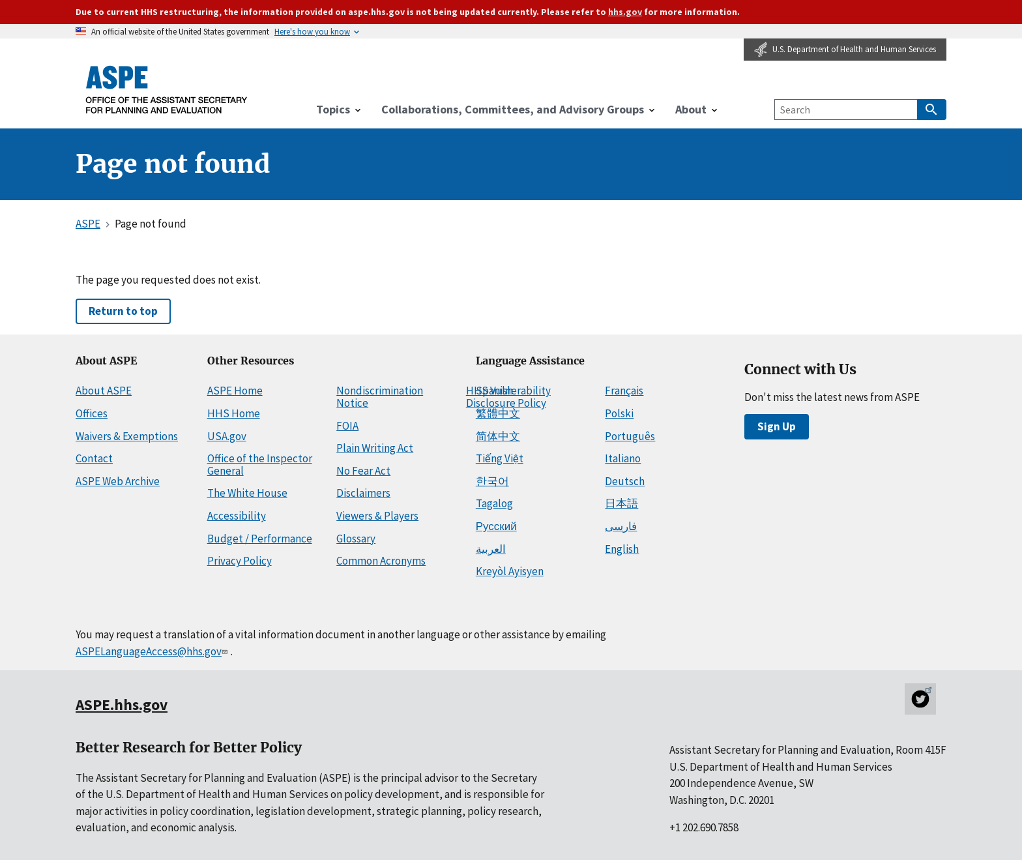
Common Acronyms (381, 561)
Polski (619, 413)
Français (624, 390)
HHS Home (233, 413)
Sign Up (776, 426)
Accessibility (236, 516)
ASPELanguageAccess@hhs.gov (153, 651)
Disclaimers (363, 493)
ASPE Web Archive (118, 481)
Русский (496, 526)
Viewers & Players (377, 516)
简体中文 (498, 436)
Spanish (494, 390)
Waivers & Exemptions (127, 436)
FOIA (347, 426)
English (622, 549)
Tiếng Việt (499, 458)
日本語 (621, 503)
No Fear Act (363, 471)
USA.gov (226, 436)
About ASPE (104, 390)
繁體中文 (498, 413)
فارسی (621, 526)
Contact (94, 458)
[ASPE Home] (167, 89)
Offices (92, 413)
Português (630, 436)
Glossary (355, 538)
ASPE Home (235, 390)
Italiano (623, 458)
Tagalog (494, 503)
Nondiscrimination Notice (379, 396)
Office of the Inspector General (259, 464)
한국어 (492, 481)
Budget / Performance (259, 538)
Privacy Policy (239, 561)
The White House (247, 493)
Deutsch (625, 481)
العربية (491, 549)
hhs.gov (625, 12)
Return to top (123, 311)
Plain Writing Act (374, 448)
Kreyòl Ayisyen (510, 571)
